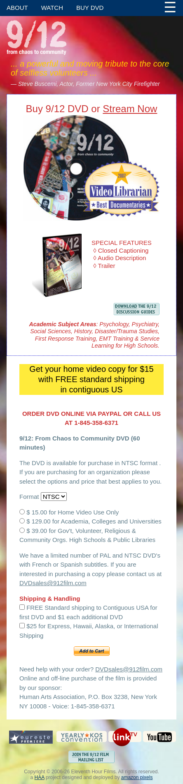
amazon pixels (137, 777)
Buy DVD (89, 7)
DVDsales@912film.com (53, 582)
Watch (52, 7)
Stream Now (130, 108)
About (17, 7)
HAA (40, 777)
